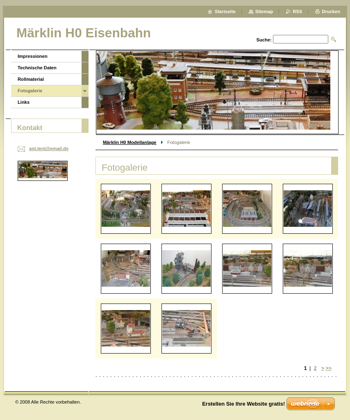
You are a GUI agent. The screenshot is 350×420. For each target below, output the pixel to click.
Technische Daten (37, 67)
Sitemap (264, 11)
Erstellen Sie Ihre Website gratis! (243, 404)
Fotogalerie (30, 90)
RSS (297, 11)
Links (24, 102)
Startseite (225, 11)
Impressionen (33, 56)
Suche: (263, 39)
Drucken (331, 11)
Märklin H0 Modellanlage (130, 142)
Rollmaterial (31, 79)
